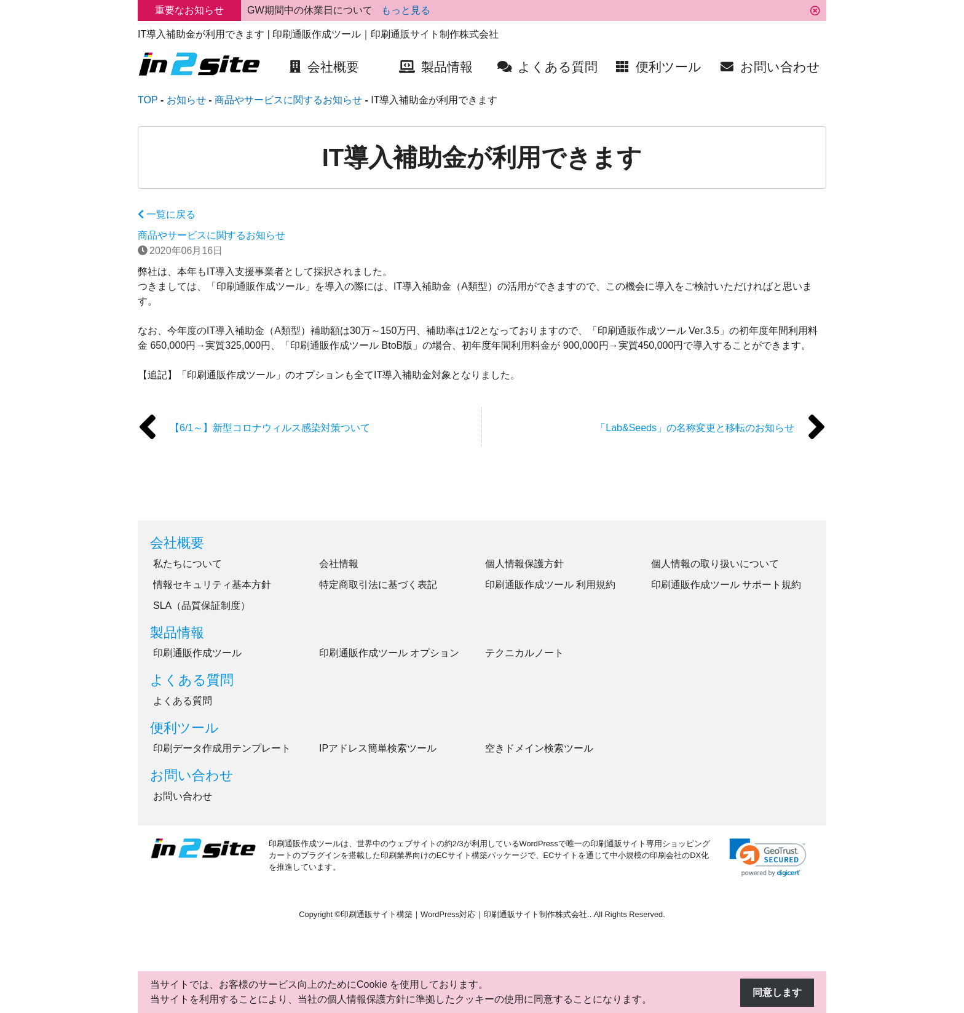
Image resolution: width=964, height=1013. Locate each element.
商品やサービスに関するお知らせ (211, 235)
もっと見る (405, 10)
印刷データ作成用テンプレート (222, 748)
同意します (777, 992)
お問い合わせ (192, 775)
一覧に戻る (167, 214)
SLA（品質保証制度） (201, 605)
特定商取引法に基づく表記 (378, 584)
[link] (768, 858)
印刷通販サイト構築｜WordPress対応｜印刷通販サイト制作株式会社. (465, 914)
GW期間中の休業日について (311, 10)
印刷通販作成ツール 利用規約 (550, 584)
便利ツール (184, 728)
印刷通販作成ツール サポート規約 (726, 584)
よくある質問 (192, 680)
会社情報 (338, 563)
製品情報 (177, 632)
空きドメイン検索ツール (539, 748)
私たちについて (187, 563)
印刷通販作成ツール (197, 653)
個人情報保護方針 (524, 563)
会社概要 (177, 542)
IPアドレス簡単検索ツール (378, 748)
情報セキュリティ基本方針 (212, 584)
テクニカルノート (524, 653)
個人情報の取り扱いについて (715, 563)
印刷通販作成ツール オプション (389, 653)
